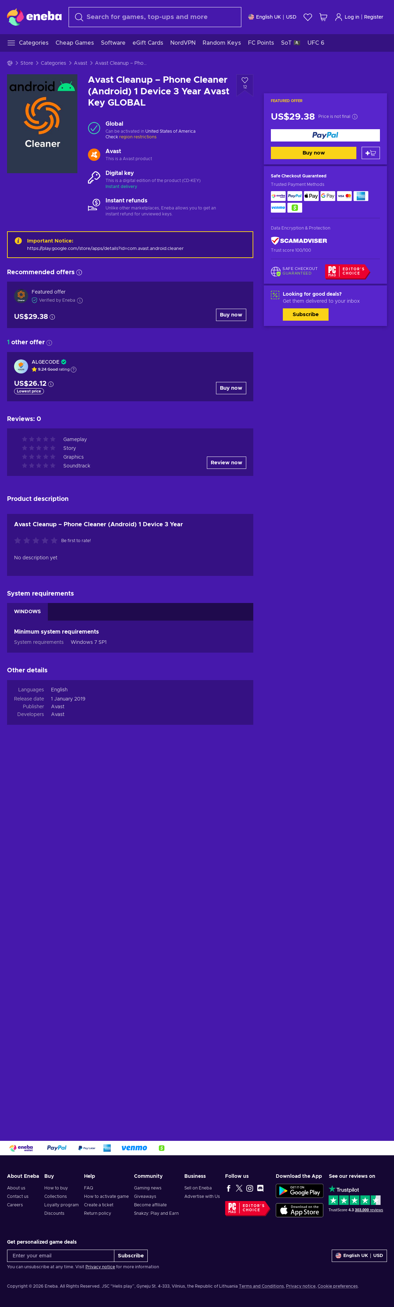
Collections (55, 1196)
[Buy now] (325, 135)
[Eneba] (34, 16)
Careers (15, 1205)
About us (16, 1188)
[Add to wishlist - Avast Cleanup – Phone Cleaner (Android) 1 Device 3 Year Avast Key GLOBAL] (244, 85)
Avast (80, 63)
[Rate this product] (37, 541)
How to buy (56, 1188)
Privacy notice (100, 1267)
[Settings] (272, 17)
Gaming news (147, 1188)
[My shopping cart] (323, 17)
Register (373, 17)
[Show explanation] (73, 369)
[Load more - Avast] (94, 155)
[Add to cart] (371, 153)
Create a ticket (98, 1205)
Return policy (97, 1213)
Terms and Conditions (261, 1286)
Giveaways (145, 1196)
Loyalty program (61, 1205)
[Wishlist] (308, 17)
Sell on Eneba (198, 1188)
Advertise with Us (202, 1196)
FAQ (88, 1188)
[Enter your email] (60, 1256)
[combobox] (154, 17)
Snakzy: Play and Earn (156, 1213)
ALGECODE (45, 362)
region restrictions (138, 137)
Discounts (54, 1213)
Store (26, 63)
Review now (226, 462)
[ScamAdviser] (299, 241)
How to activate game (106, 1196)
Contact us (17, 1196)
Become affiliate (150, 1205)
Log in (347, 17)
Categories (53, 63)
